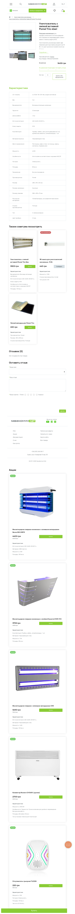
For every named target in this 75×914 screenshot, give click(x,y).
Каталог (15, 10)
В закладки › (51, 69)
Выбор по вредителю (36, 10)
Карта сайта (44, 439)
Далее (62, 413)
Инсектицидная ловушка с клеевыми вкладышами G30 (33, 707)
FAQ (14, 433)
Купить (34, 911)
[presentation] (26, 404)
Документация (18, 439)
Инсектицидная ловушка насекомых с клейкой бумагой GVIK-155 (36, 621)
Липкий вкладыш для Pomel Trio (22, 323)
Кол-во (41, 75)
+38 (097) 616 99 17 (37, 453)
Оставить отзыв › (60, 69)
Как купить (16, 445)
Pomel (52, 57)
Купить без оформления (59, 76)
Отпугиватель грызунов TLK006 (24, 883)
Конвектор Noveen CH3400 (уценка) (26, 794)
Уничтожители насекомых (22, 17)
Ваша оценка (14, 396)
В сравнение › (43, 69)
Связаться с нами (46, 436)
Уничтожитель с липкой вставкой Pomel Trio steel (25, 19)
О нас (15, 442)
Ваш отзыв (13, 377)
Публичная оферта (46, 433)
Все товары (44, 442)
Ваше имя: (13, 367)
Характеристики (18, 88)
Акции (15, 436)
